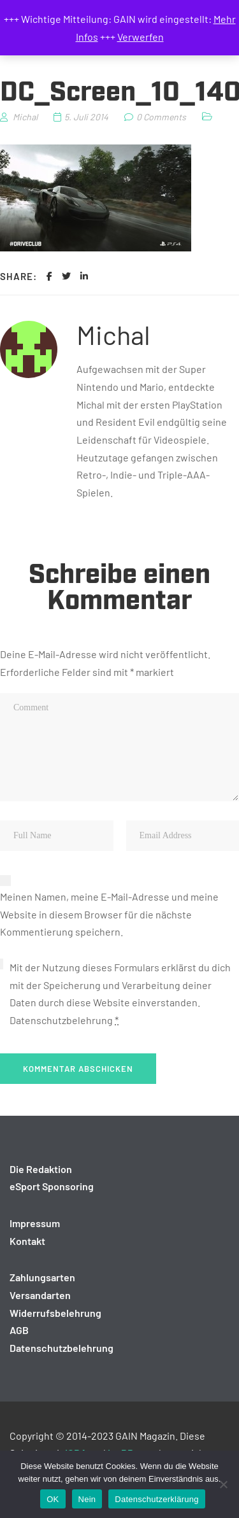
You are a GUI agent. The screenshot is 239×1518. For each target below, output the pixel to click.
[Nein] (223, 1484)
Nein (87, 1499)
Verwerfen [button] (140, 37)
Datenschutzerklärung (156, 1499)
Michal (113, 334)
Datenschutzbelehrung (61, 1020)
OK (53, 1499)
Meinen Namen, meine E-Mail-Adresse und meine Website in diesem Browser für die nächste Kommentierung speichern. (109, 914)
